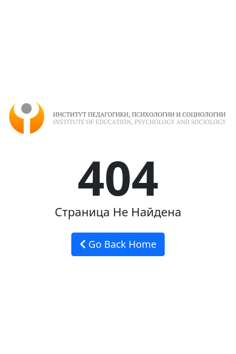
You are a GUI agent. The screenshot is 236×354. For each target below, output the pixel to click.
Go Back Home (118, 244)
